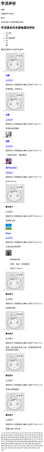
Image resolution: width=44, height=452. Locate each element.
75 (42, 439)
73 (37, 439)
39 (42, 435)
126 (19, 448)
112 (15, 446)
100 (16, 444)
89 (32, 441)
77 (4, 441)
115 (25, 446)
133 (2, 450)
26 (11, 435)
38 (39, 435)
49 (23, 437)
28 (16, 435)
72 (35, 439)
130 (32, 448)
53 (32, 437)
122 (6, 448)
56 (39, 437)
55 (37, 437)
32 (25, 435)
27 (14, 435)
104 (29, 444)
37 (37, 435)
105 (33, 444)
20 (39, 433)
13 (23, 433)
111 (12, 446)
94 (2, 444)
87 (28, 441)
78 (7, 441)
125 (15, 448)
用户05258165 (11, 168)
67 (23, 439)
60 (7, 439)
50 (25, 437)
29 (18, 435)
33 (28, 435)
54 (35, 437)
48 (21, 437)
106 (36, 444)
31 (23, 435)
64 (16, 439)
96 (7, 444)
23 (4, 435)
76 (2, 441)
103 (26, 444)
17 (32, 433)
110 (9, 446)
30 (21, 435)
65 (18, 439)
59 (4, 439)
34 (30, 435)
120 (41, 446)
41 (4, 437)
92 (39, 441)
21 (42, 433)
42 (7, 437)
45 (14, 437)
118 (34, 446)
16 (30, 433)
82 (16, 441)
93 (42, 441)
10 (16, 433)
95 (4, 444)
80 (11, 441)
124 (12, 448)
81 (14, 441)
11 (18, 433)
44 (11, 437)
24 (7, 435)
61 (9, 439)
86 (25, 441)
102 (23, 444)
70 (30, 439)
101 (20, 444)
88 (30, 441)
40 (2, 437)
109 (6, 446)
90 (35, 441)
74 (39, 439)
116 (28, 446)
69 (28, 439)
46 (16, 437)
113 (18, 446)
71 (32, 439)
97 (9, 444)
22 (2, 435)
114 (21, 446)
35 (32, 435)
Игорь (8, 233)
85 (23, 441)
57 (42, 437)
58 (2, 439)
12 (21, 433)
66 (21, 439)
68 (25, 439)
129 (29, 448)
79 (9, 441)
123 (9, 448)
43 (9, 437)
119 (38, 446)
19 (37, 433)
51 (28, 437)
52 (30, 437)
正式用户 (9, 80)
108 (2, 446)
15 (28, 433)
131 (35, 448)
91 (37, 441)
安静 (7, 141)
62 (11, 439)
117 (31, 446)
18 (35, 433)
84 (21, 441)
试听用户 (9, 173)
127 (22, 448)
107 (39, 444)
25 (9, 435)
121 (2, 448)
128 (25, 448)
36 (35, 435)
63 (14, 439)
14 (25, 433)
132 (38, 448)
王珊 (7, 75)
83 (18, 441)
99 (14, 444)
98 (11, 444)
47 (18, 437)
